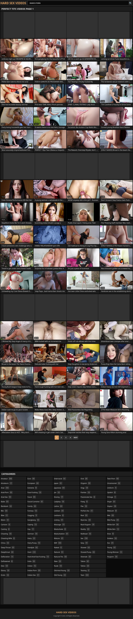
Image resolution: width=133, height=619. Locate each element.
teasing (85, 570)
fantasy (33, 510)
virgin (111, 501)
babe (5, 501)
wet (110, 515)
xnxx (110, 533)
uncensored (113, 483)
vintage (111, 497)
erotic (5, 575)
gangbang (34, 520)
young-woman (115, 552)
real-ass (86, 520)
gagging (32, 515)
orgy (84, 487)
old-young (60, 575)
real (84, 515)
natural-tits (60, 556)
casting (5, 529)
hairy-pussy (34, 542)
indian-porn (34, 570)
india (31, 561)
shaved (85, 547)
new (57, 561)
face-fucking (35, 492)
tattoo (85, 565)
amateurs (6, 483)
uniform (112, 487)
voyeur (111, 506)
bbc (4, 510)
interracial (60, 478)
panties (85, 492)
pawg (84, 501)
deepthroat (7, 552)
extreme (32, 487)
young (111, 547)
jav (57, 492)
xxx (110, 542)
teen (85, 575)
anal (5, 487)
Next (76, 437)
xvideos (112, 538)
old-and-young (62, 570)
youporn (112, 556)
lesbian (59, 510)
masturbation (61, 533)
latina (58, 506)
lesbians (59, 515)
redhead (86, 533)
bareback (6, 506)
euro (31, 478)
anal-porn (7, 492)
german (33, 533)
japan (58, 483)
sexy (84, 542)
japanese (59, 487)
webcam (112, 510)
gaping (32, 524)
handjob (33, 547)
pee (84, 506)
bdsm (5, 520)
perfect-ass (87, 510)
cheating (6, 533)
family (32, 506)
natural (59, 552)
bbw (4, 515)
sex (84, 538)
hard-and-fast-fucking (38, 556)
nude (58, 565)
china (5, 542)
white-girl (113, 524)
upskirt (111, 492)
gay (31, 529)
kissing (58, 497)
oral (84, 478)
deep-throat (8, 547)
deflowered (7, 561)
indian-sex (34, 575)
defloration (7, 556)
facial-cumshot (35, 501)
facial (32, 497)
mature (59, 538)
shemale (86, 556)
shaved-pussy (88, 552)
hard (32, 552)
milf (58, 542)
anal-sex (6, 497)
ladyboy (59, 501)
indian (32, 565)
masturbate (60, 529)
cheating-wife (8, 538)
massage (59, 524)
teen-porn (113, 478)
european (33, 483)
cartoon (5, 524)
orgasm (86, 483)
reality (85, 529)
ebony (5, 570)
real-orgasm (88, 524)
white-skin (113, 529)
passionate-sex (88, 497)
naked (58, 547)
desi (4, 565)
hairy (32, 538)
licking (58, 520)
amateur (6, 478)
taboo (85, 561)
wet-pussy (113, 520)
